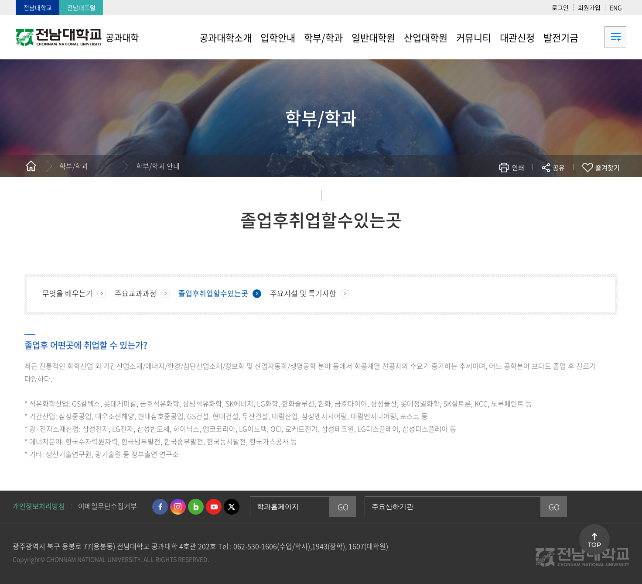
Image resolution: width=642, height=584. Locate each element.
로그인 (560, 7)
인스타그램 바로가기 (178, 507)
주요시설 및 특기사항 (303, 293)
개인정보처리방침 (39, 506)
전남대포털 (81, 7)
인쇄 (518, 167)
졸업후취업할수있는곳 (213, 293)
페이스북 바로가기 (160, 507)
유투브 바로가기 (214, 507)
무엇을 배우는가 (67, 293)
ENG (616, 7)
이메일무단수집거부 (107, 506)
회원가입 (589, 7)
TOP (594, 545)
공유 (559, 167)
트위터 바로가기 (231, 507)
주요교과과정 (136, 293)
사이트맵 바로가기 (604, 37)
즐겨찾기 (607, 167)
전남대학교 (38, 7)
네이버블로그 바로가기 (196, 507)
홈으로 (31, 166)
